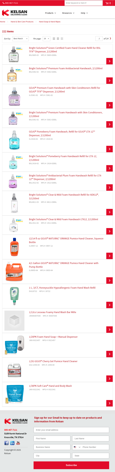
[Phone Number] (95, 447)
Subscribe (71, 465)
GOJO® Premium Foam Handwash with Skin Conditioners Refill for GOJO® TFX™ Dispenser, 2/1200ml (64, 89)
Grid (53, 38)
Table (61, 38)
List (57, 38)
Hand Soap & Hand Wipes (49, 21)
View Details (109, 61)
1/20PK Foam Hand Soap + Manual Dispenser (53, 337)
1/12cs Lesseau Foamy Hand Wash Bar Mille (52, 312)
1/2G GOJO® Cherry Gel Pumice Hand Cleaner (53, 361)
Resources (67, 13)
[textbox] (84, 3)
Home (2, 21)
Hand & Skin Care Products (22, 21)
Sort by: (7, 38)
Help (83, 13)
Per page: (37, 38)
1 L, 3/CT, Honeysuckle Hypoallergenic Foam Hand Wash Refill (62, 288)
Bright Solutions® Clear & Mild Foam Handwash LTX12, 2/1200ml (63, 219)
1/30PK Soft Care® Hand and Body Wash (50, 386)
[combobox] (76, 447)
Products (49, 13)
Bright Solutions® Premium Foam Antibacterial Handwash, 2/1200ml (66, 68)
